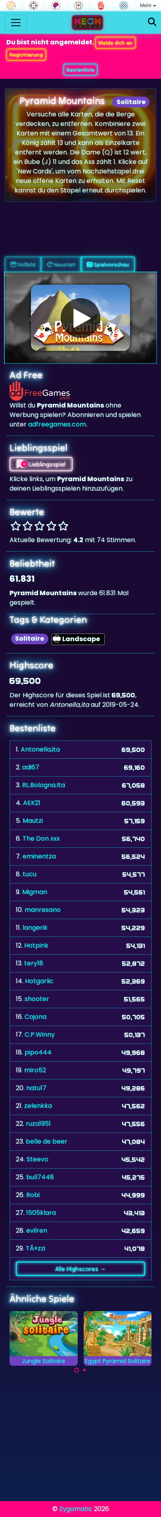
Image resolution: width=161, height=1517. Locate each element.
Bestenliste (80, 69)
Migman (34, 891)
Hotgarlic (39, 981)
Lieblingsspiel (41, 464)
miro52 (35, 1070)
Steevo (37, 1159)
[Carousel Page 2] (84, 1370)
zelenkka (38, 1105)
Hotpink (36, 945)
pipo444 (38, 1052)
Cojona (35, 1016)
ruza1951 (38, 1123)
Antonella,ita (40, 749)
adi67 (30, 767)
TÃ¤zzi (35, 1248)
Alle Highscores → (80, 1269)
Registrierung (26, 54)
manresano (43, 909)
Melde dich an (115, 42)
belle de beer (46, 1141)
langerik (35, 927)
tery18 (33, 963)
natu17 (36, 1088)
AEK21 (31, 802)
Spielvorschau (108, 264)
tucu (29, 874)
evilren (36, 1230)
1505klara (41, 1212)
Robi (33, 1194)
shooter (37, 998)
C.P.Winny (40, 1034)
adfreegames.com (57, 424)
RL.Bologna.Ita (43, 785)
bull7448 (40, 1177)
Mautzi (33, 820)
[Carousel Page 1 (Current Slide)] (76, 1370)
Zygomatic (75, 1508)
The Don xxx (41, 838)
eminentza (39, 856)
